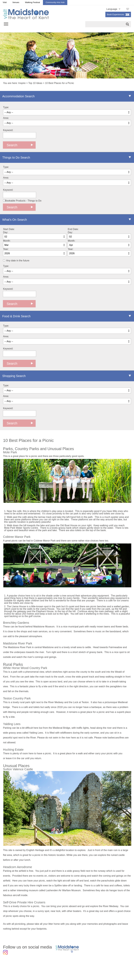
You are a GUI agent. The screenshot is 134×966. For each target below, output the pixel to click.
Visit (5, 2)
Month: (7, 240)
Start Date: (9, 229)
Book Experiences (115, 14)
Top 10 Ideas (35, 83)
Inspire (22, 83)
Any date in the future (17, 260)
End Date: (73, 229)
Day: (5, 232)
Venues (15, 2)
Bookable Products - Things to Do (22, 200)
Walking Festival (32, 2)
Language (111, 9)
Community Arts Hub (55, 2)
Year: (6, 249)
